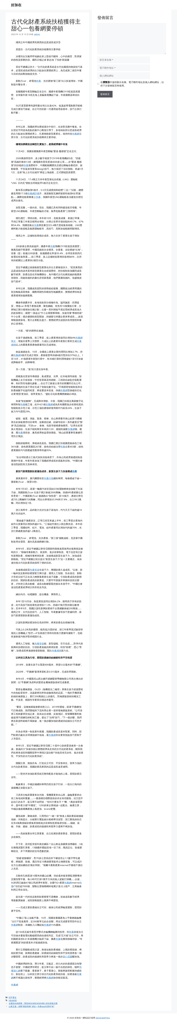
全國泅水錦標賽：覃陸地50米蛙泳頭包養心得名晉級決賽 (33, 1003)
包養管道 (34, 569)
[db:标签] (13, 1000)
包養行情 (48, 478)
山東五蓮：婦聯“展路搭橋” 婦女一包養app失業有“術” (31, 1006)
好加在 (16, 4)
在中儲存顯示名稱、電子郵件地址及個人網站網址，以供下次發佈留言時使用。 (132, 84)
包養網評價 (33, 193)
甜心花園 (67, 956)
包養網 (75, 133)
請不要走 (12, 997)
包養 (38, 80)
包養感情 (56, 650)
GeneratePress (103, 1017)
